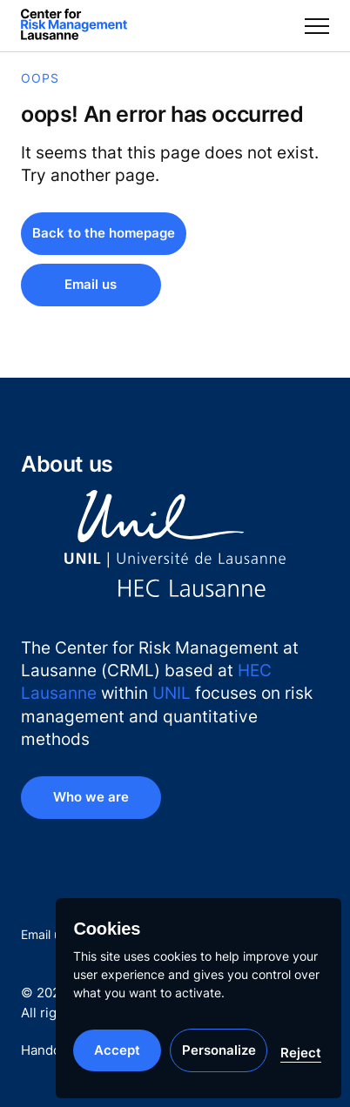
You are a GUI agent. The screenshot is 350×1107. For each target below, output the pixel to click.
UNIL (171, 692)
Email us (44, 934)
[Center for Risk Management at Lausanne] (74, 26)
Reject (300, 1052)
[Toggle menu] (317, 26)
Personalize (219, 1050)
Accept (117, 1050)
